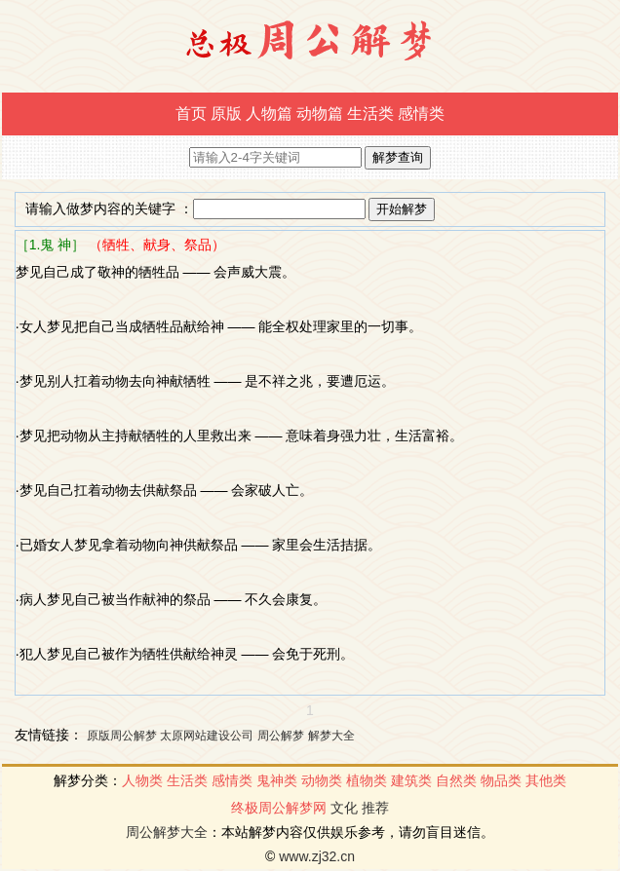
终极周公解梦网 (279, 807)
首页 (191, 113)
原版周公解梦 (122, 735)
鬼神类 (276, 780)
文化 (344, 807)
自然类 (456, 780)
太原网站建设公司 (206, 735)
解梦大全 (331, 735)
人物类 (142, 780)
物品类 (501, 780)
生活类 (370, 113)
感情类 (421, 113)
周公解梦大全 (167, 832)
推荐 (375, 807)
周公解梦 (280, 735)
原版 (226, 113)
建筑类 (411, 780)
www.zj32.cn (317, 856)
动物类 (321, 780)
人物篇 (269, 113)
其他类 (545, 780)
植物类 (366, 780)
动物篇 (319, 113)
